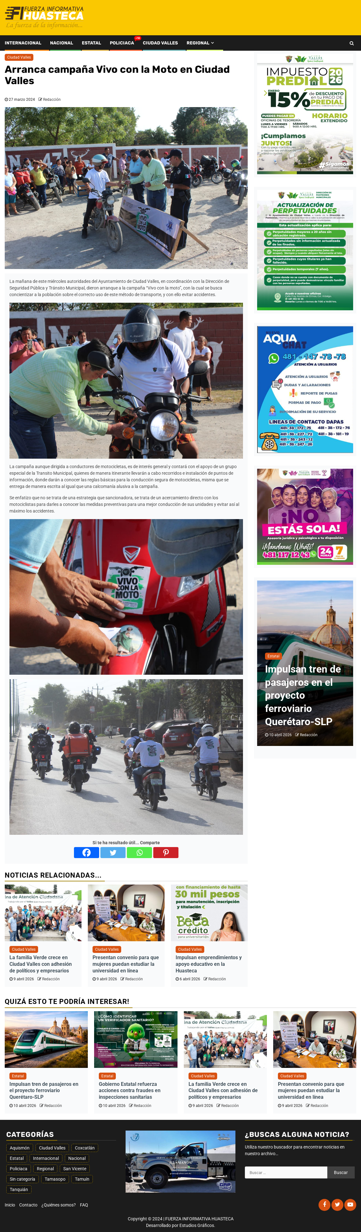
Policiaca (122, 43)
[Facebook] (86, 852)
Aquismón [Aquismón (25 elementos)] (20, 1147)
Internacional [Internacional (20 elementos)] (46, 1158)
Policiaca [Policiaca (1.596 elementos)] (18, 1168)
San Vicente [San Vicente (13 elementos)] (74, 1168)
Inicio (10, 1204)
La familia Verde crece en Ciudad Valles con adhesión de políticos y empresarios (40, 964)
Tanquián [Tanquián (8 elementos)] (19, 1189)
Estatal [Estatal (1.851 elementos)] (17, 1158)
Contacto (28, 1204)
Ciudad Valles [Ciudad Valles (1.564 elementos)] (52, 1147)
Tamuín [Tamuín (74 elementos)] (82, 1179)
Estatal (91, 43)
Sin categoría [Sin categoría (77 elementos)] (22, 1179)
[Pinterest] (165, 852)
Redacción (52, 99)
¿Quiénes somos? (59, 1204)
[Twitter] (113, 852)
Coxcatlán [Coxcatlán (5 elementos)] (85, 1147)
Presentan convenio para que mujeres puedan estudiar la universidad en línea (126, 964)
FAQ (84, 1204)
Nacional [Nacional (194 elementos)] (77, 1158)
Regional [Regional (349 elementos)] (45, 1168)
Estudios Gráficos (196, 1225)
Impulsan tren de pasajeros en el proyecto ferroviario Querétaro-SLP (303, 695)
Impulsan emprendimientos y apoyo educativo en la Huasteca (209, 964)
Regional (198, 43)
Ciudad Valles (160, 43)
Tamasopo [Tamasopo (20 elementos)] (55, 1179)
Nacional (61, 43)
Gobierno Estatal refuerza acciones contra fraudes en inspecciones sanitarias (130, 1090)
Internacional (23, 43)
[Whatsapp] (139, 852)
